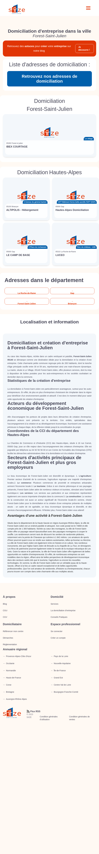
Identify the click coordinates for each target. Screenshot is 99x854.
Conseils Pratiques (59, 617)
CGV (5, 617)
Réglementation (10, 644)
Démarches (8, 638)
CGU (5, 610)
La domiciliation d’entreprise (63, 610)
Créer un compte (58, 638)
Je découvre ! (84, 48)
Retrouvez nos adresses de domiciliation (49, 78)
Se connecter (57, 631)
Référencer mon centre (13, 631)
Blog (5, 604)
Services (54, 604)
